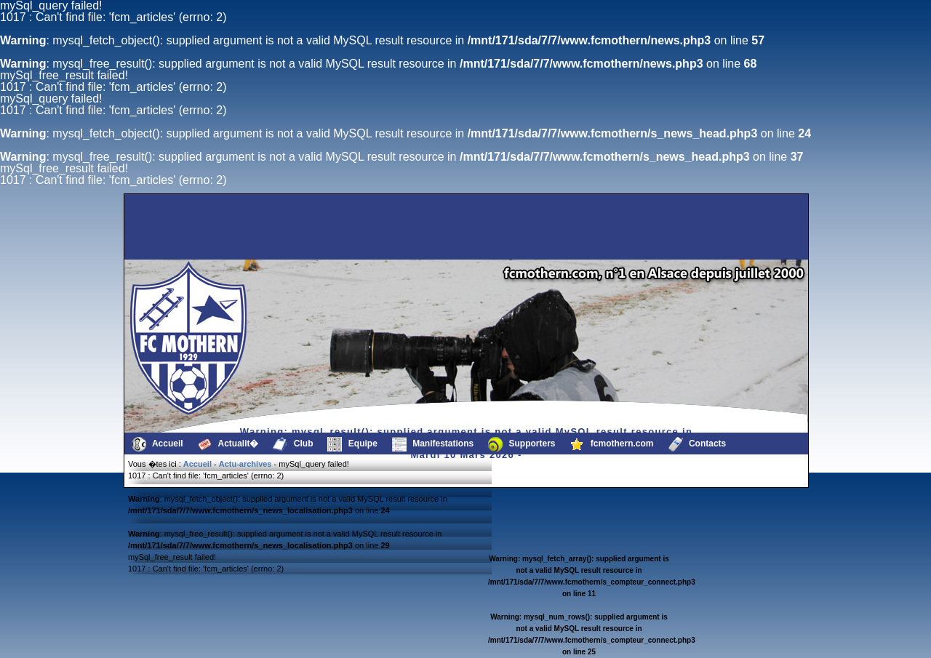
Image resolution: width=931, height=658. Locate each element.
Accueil (157, 444)
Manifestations (433, 444)
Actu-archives (245, 464)
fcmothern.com (612, 444)
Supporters (521, 444)
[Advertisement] (200, 227)
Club (293, 444)
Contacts (697, 444)
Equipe (352, 444)
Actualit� (228, 444)
